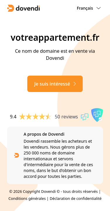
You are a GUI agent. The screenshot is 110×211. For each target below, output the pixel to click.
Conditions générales (27, 198)
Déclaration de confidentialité (75, 198)
